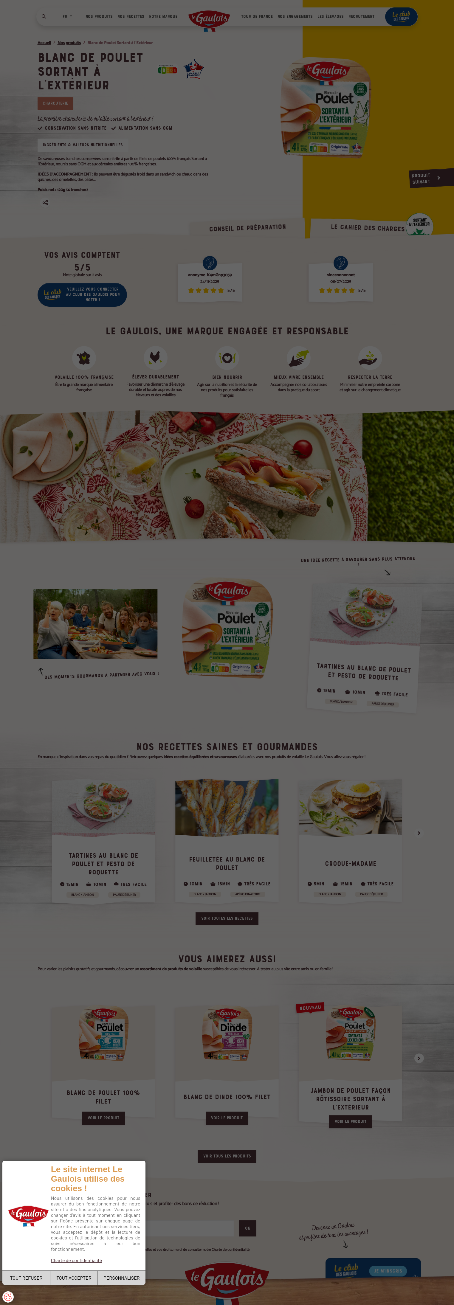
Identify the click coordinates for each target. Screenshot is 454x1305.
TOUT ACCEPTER (74, 1278)
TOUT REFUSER (26, 1278)
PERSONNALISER (121, 1278)
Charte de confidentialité (76, 1260)
